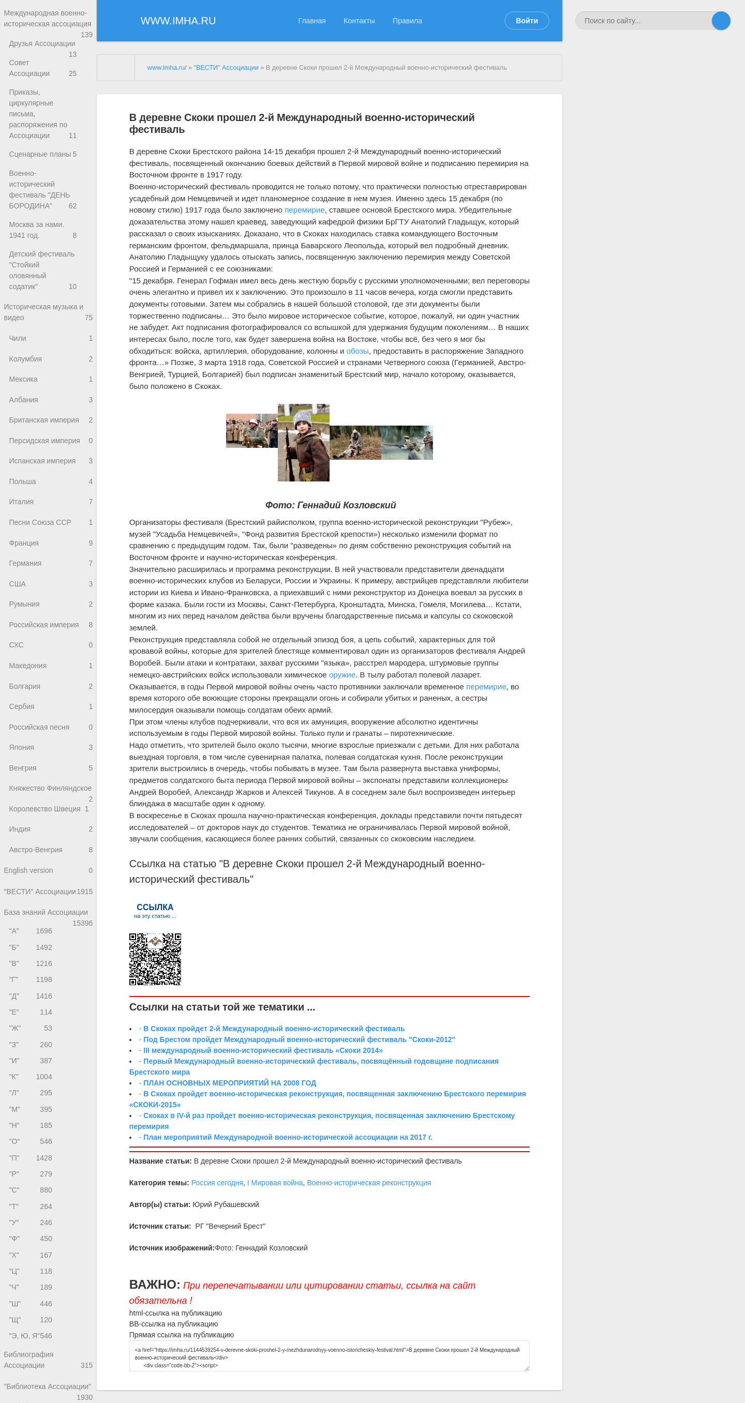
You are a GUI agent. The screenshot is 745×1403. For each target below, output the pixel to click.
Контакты (359, 21)
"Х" (31, 1308)
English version (48, 898)
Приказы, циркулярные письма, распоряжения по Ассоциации (51, 112)
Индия (51, 854)
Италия (51, 494)
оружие (342, 674)
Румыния (51, 603)
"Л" (31, 1135)
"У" (31, 1273)
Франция (51, 538)
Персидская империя (51, 429)
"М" (31, 1153)
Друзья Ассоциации (51, 57)
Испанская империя (51, 450)
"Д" (31, 1032)
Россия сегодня (217, 1183)
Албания (51, 385)
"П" (31, 1204)
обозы (358, 350)
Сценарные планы (51, 145)
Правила (407, 21)
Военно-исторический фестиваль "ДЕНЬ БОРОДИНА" (51, 178)
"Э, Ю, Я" (31, 1394)
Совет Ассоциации (51, 79)
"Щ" (31, 1376)
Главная (312, 21)
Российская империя (51, 625)
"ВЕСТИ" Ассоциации (48, 924)
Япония (51, 755)
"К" (31, 1118)
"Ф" (31, 1291)
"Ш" (31, 1359)
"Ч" (31, 1342)
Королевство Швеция (51, 832)
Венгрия (51, 778)
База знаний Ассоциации (48, 946)
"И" (31, 1100)
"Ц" (31, 1325)
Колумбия (51, 341)
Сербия (51, 712)
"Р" (31, 1221)
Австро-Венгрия (51, 875)
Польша (51, 472)
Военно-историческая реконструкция (369, 1183)
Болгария (51, 690)
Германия (51, 559)
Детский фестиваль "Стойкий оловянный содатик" (51, 254)
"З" (31, 1083)
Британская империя (51, 406)
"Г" (31, 1014)
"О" (31, 1187)
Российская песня (51, 734)
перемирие (304, 209)
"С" (31, 1238)
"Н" (31, 1170)
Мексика (51, 363)
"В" (31, 997)
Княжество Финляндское (51, 805)
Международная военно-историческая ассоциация (48, 25)
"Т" (31, 1256)
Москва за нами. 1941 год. (51, 216)
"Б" (31, 980)
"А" (31, 962)
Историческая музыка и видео (48, 292)
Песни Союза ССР (51, 515)
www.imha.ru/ (167, 67)
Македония (51, 668)
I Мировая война (275, 1183)
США (51, 581)
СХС (51, 647)
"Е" (31, 1049)
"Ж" (31, 1066)
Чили (51, 319)
